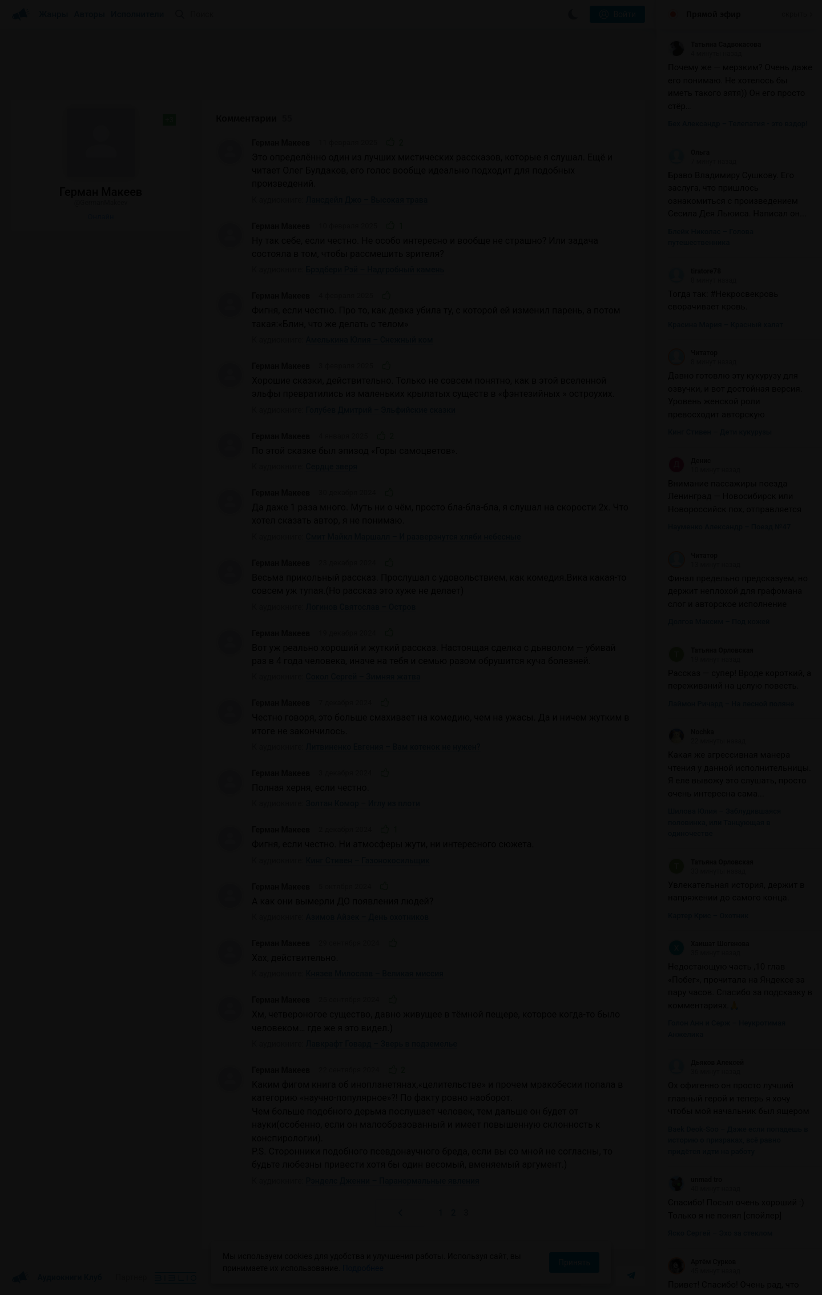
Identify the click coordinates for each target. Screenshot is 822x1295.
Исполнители (137, 14)
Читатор (693, 352)
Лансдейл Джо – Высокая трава (367, 199)
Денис (689, 460)
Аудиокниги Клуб (56, 1277)
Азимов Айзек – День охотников (367, 917)
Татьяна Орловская (711, 650)
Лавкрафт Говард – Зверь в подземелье (382, 1043)
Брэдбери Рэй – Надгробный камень (375, 269)
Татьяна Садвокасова (714, 44)
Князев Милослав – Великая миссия (375, 973)
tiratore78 (694, 271)
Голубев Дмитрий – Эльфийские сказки (381, 410)
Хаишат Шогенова (709, 943)
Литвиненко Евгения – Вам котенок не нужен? (393, 746)
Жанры (53, 14)
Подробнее (363, 1268)
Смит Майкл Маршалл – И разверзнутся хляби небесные (413, 536)
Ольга (689, 152)
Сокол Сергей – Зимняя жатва (363, 676)
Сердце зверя (332, 466)
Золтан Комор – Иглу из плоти (363, 803)
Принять (574, 1262)
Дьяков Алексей (706, 1062)
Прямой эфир (713, 14)
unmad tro (695, 1179)
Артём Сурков (702, 1261)
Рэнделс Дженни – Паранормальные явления (393, 1180)
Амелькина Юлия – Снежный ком (369, 339)
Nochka (691, 732)
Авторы (90, 14)
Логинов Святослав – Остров (361, 607)
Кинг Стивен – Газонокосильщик (368, 860)
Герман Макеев (281, 143)
